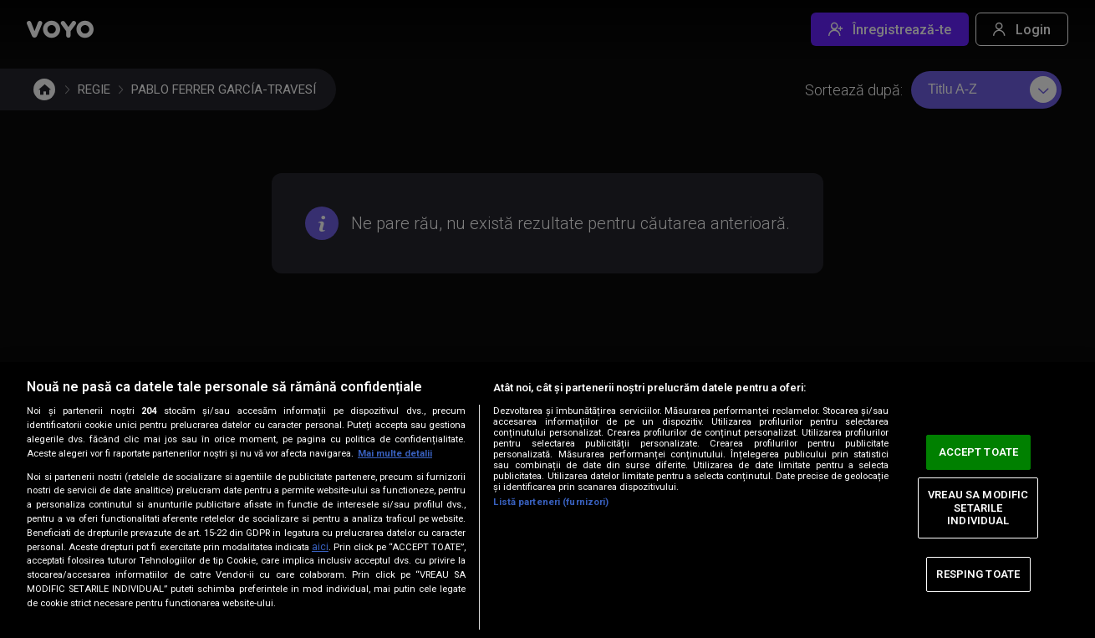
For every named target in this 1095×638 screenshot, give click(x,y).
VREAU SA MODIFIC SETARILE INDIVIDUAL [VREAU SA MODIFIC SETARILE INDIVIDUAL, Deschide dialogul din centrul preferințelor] (978, 507)
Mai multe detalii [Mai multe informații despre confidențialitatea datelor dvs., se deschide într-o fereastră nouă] (395, 453)
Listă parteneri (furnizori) (551, 502)
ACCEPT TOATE (979, 452)
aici (320, 547)
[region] (547, 500)
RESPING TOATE (978, 574)
